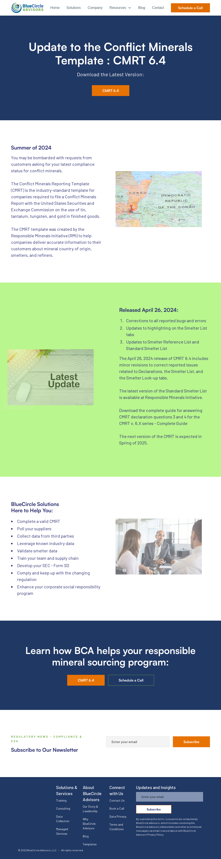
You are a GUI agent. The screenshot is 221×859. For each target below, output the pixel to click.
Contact (158, 8)
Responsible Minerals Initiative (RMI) (44, 235)
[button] (120, 7)
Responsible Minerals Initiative (173, 397)
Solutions (74, 8)
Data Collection (62, 819)
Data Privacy (117, 816)
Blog (141, 8)
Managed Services (62, 831)
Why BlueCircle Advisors (89, 823)
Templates (90, 844)
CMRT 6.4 (110, 90)
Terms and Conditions (116, 827)
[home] (27, 8)
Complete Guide (172, 423)
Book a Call (116, 808)
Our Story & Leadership (90, 809)
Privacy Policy (155, 834)
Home (55, 8)
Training (61, 800)
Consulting (63, 808)
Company (95, 8)
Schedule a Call (190, 8)
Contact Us (117, 800)
